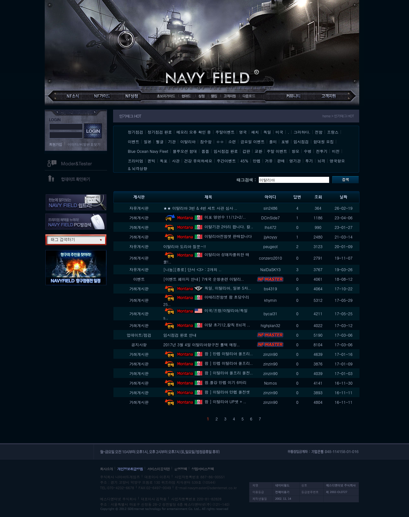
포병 (285, 141)
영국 (243, 132)
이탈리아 (188, 141)
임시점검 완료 (226, 151)
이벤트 (133, 141)
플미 (273, 141)
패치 (255, 132)
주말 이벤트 (277, 151)
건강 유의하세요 (198, 160)
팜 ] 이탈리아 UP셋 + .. (204, 401)
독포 (163, 160)
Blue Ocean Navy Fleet (148, 151)
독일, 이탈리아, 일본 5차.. (207, 288)
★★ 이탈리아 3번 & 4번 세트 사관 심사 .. (200, 208)
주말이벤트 (225, 132)
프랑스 (332, 132)
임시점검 (301, 141)
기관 (172, 141)
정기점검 (135, 132)
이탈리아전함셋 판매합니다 (207, 236)
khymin (270, 300)
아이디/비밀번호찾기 (84, 144)
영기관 (295, 160)
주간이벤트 (226, 160)
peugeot (270, 246)
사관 (176, 160)
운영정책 (180, 468)
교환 (258, 151)
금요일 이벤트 (252, 141)
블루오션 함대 (185, 151)
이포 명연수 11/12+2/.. (204, 217)
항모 (295, 151)
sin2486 (271, 208)
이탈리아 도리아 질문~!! (184, 246)
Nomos (270, 383)
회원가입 (55, 144)
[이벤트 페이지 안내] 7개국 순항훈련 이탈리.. (203, 279)
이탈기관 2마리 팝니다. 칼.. (208, 226)
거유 (269, 160)
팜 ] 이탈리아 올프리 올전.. (208, 372)
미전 (336, 151)
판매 (281, 160)
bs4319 (270, 288)
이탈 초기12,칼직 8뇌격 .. (206, 324)
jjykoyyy (270, 236)
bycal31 (270, 313)
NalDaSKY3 (270, 269)
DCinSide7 (270, 217)
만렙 (256, 160)
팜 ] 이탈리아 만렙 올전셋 (206, 392)
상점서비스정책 (202, 468)
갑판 (246, 151)
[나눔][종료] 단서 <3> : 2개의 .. (192, 269)
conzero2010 (270, 258)
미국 (279, 132)
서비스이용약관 (158, 468)
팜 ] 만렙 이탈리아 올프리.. (208, 353)
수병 (308, 151)
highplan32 (270, 325)
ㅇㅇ (220, 141)
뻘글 (160, 141)
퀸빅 (151, 160)
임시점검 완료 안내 (180, 335)
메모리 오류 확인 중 (193, 132)
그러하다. (302, 132)
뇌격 (321, 160)
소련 (232, 141)
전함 (318, 132)
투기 (309, 160)
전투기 (322, 151)
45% (244, 160)
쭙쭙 (205, 151)
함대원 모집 (323, 141)
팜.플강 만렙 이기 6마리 (205, 382)
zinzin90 (270, 354)
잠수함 (206, 141)
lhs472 (270, 227)
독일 (267, 132)
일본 (147, 141)
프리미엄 (135, 160)
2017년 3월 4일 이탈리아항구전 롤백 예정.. (201, 344)
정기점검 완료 (160, 132)
